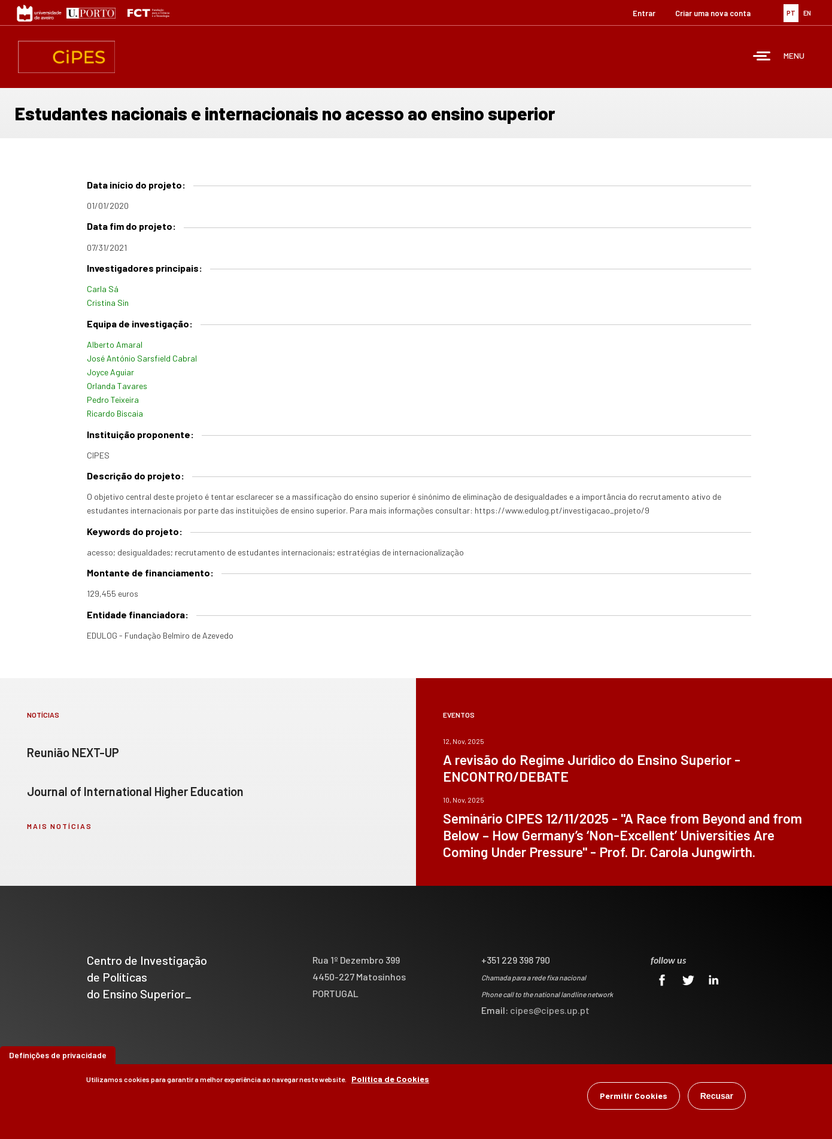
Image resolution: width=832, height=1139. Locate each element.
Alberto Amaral (114, 344)
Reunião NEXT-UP (73, 752)
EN (807, 13)
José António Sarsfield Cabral (142, 358)
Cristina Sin (108, 302)
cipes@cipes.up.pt (550, 1010)
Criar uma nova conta (713, 13)
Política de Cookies (390, 1079)
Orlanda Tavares (117, 386)
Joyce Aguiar (110, 372)
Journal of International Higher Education (135, 791)
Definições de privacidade (58, 1055)
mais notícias (59, 826)
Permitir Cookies (633, 1096)
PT (791, 13)
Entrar (644, 13)
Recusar (716, 1096)
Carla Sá (103, 289)
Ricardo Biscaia (115, 413)
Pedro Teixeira (113, 399)
